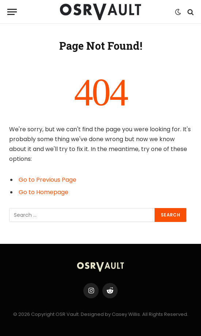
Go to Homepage (43, 192)
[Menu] (12, 12)
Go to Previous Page (47, 179)
